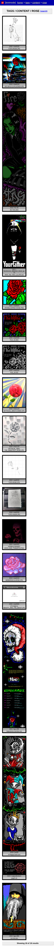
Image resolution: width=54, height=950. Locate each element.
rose (44, 2)
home (20, 2)
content (36, 2)
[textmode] (10, 2)
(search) (43, 11)
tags (27, 2)
